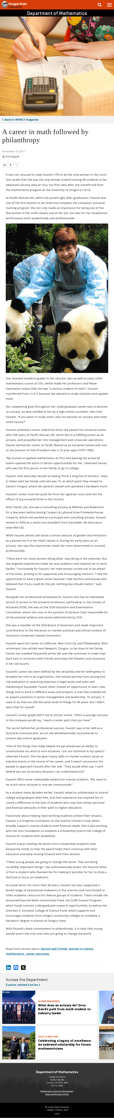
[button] (109, 4)
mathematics (15, 954)
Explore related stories (23, 984)
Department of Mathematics (57, 13)
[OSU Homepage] (14, 8)
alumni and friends (54, 949)
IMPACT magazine (21, 119)
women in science (81, 949)
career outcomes (37, 954)
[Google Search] (99, 5)
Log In (57, 1113)
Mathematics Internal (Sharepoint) (57, 1091)
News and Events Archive (57, 1094)
